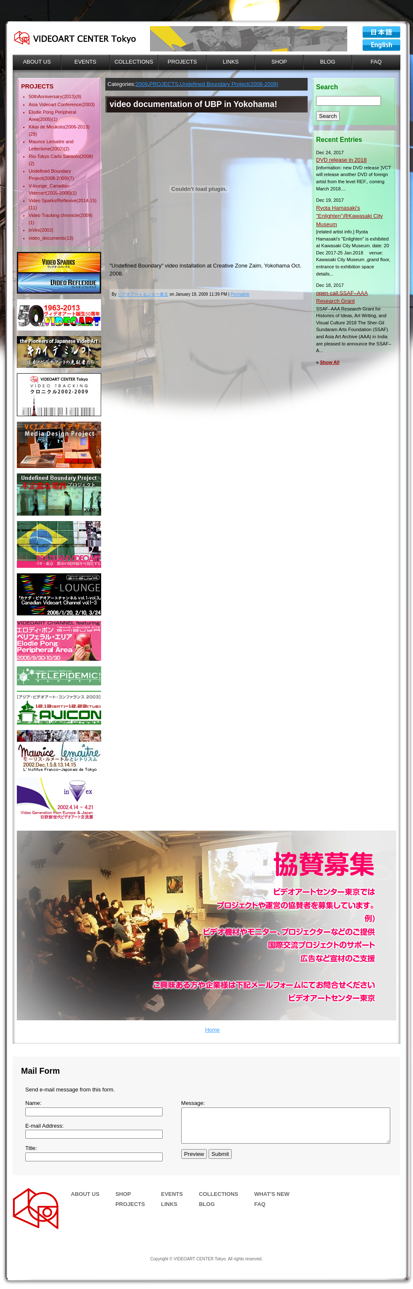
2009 (141, 84)
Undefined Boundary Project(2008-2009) (229, 84)
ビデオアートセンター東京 (381, 32)
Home (212, 1030)
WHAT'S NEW (272, 1194)
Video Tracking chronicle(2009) (60, 215)
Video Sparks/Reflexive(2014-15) (63, 200)
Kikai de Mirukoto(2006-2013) (59, 126)
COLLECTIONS (218, 1194)
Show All (329, 362)
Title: (31, 1148)
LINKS (169, 1204)
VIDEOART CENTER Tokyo (381, 45)
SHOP (123, 1194)
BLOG (207, 1204)
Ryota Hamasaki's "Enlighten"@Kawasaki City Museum (349, 216)
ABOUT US (85, 1194)
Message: (193, 1103)
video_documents (47, 238)
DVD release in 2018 (341, 160)
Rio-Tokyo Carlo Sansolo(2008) (61, 156)
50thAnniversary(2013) (52, 96)
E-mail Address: (44, 1126)
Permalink (240, 294)
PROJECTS (163, 84)
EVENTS (172, 1194)
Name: (33, 1103)
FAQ (260, 1204)
